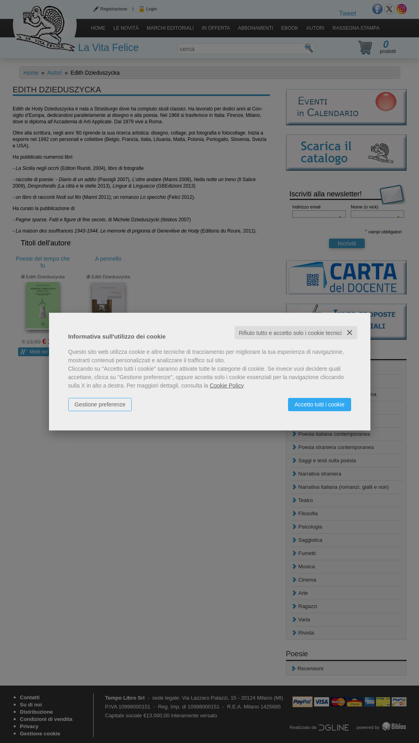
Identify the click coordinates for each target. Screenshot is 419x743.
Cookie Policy (226, 385)
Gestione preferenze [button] (100, 404)
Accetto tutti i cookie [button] (319, 404)
